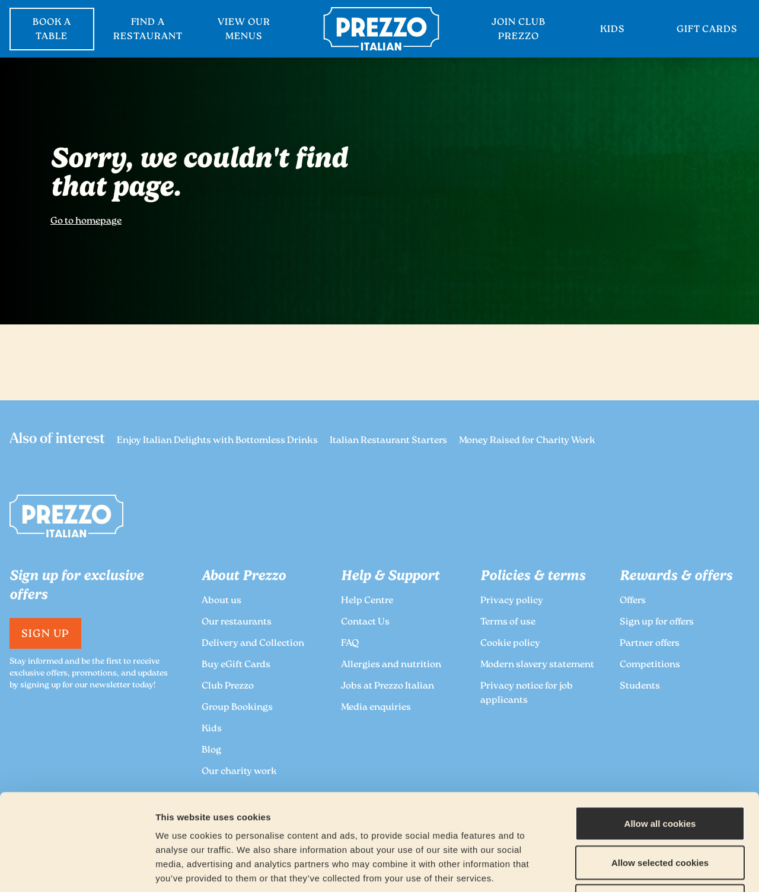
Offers (633, 601)
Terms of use (507, 622)
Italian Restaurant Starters (388, 441)
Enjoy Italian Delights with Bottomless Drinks (217, 441)
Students (640, 686)
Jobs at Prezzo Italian (387, 686)
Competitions (650, 665)
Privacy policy (511, 601)
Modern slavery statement (537, 665)
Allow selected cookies (660, 775)
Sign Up (45, 634)
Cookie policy (510, 644)
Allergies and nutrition (391, 665)
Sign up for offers (657, 622)
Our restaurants (237, 622)
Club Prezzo (228, 686)
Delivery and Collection (253, 644)
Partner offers (650, 644)
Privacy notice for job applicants (526, 694)
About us (221, 601)
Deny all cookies (660, 814)
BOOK (52, 30)
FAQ (350, 644)
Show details (623, 869)
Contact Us (365, 622)
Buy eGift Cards (236, 665)
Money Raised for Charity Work (527, 441)
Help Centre (367, 601)
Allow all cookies (660, 736)
